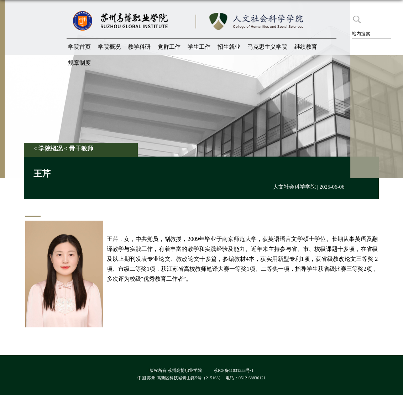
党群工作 (169, 47)
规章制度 (79, 63)
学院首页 (79, 47)
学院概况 (109, 47)
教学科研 (139, 47)
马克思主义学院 (267, 47)
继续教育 (305, 47)
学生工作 (199, 47)
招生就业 (229, 47)
